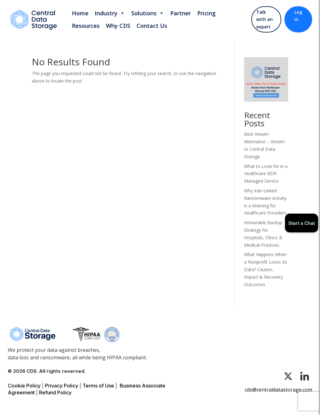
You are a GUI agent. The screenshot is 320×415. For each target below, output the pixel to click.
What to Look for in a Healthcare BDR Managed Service (266, 173)
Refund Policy (55, 392)
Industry (110, 13)
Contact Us (152, 25)
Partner (180, 13)
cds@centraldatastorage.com (278, 389)
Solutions (147, 13)
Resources (86, 25)
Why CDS (118, 25)
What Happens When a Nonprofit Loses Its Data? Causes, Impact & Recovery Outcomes (265, 269)
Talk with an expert (264, 19)
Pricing (206, 13)
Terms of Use (98, 385)
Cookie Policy (24, 385)
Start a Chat (301, 223)
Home (80, 13)
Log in (298, 16)
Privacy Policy (61, 385)
